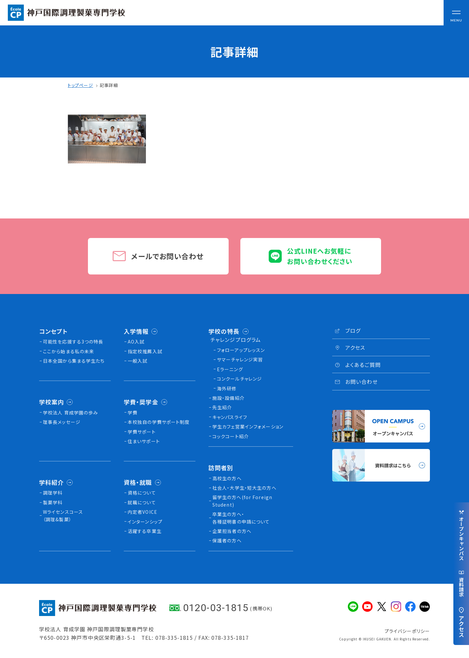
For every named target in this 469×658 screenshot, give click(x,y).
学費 (132, 412)
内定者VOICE (142, 512)
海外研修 (226, 388)
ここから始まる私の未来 (68, 351)
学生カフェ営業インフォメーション (247, 426)
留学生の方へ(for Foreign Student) (242, 501)
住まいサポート (144, 441)
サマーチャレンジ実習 (240, 359)
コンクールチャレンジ (239, 378)
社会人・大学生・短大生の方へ (244, 487)
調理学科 (53, 492)
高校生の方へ (227, 478)
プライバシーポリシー (407, 631)
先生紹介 (222, 407)
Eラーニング (230, 369)
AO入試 (136, 341)
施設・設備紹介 (228, 398)
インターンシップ (145, 521)
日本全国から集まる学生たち (74, 360)
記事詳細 (109, 85)
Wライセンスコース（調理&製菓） (63, 515)
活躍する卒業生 (145, 531)
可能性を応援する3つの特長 (73, 341)
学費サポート (142, 431)
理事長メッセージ (61, 422)
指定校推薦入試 (145, 351)
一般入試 (137, 360)
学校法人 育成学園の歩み (70, 412)
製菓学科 (53, 502)
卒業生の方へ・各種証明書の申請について (241, 518)
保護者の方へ (227, 540)
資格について (142, 492)
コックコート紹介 (230, 436)
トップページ (80, 85)
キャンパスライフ (229, 417)
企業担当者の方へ (231, 531)
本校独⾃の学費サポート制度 (159, 422)
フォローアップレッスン (241, 350)
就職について (142, 502)
